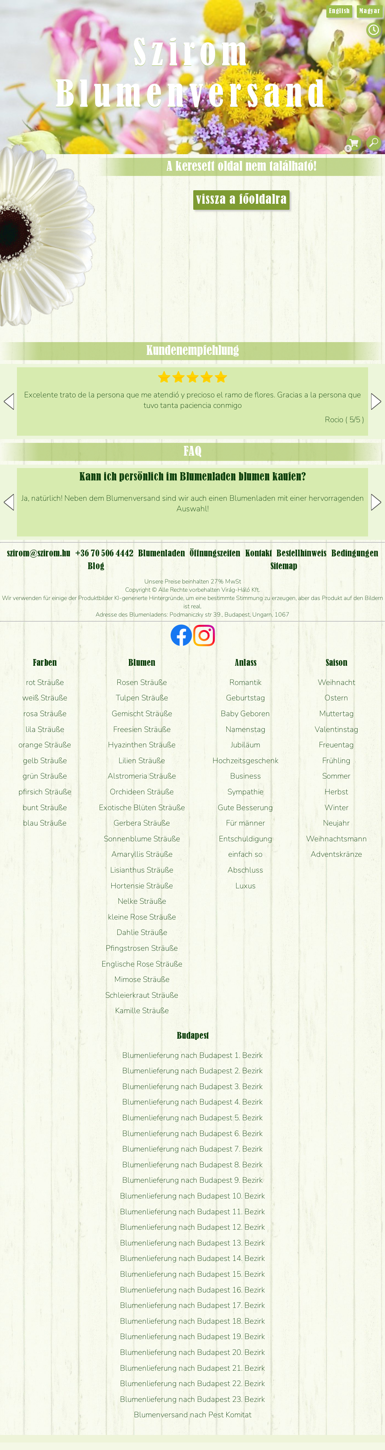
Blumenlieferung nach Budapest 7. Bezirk (192, 1149)
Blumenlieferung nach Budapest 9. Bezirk (192, 1180)
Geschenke (39, 177)
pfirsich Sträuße (44, 791)
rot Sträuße (45, 682)
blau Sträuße (45, 823)
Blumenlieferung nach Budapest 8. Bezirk (192, 1164)
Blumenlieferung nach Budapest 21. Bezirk (192, 1368)
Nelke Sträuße (142, 901)
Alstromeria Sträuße (142, 776)
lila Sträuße (45, 729)
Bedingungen (354, 554)
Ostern (336, 697)
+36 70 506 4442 (104, 554)
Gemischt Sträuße (142, 713)
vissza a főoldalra (241, 200)
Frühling (336, 760)
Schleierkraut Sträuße (141, 995)
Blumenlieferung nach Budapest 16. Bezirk (192, 1290)
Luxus (245, 885)
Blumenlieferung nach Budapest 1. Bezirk (192, 1055)
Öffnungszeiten (214, 554)
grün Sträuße (45, 776)
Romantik (245, 682)
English (339, 11)
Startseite (22, 170)
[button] (376, 401)
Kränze (56, 258)
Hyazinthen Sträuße (142, 744)
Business (245, 776)
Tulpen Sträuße (142, 697)
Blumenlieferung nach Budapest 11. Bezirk (192, 1211)
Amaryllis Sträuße (142, 854)
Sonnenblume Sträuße (142, 838)
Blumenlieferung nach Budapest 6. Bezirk (192, 1133)
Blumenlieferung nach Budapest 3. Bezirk (192, 1086)
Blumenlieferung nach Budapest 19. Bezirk (192, 1336)
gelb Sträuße (45, 760)
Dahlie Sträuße (142, 932)
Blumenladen (50, 284)
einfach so (245, 854)
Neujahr (336, 823)
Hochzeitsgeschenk (245, 760)
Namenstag (245, 729)
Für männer (245, 823)
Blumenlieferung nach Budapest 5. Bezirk (192, 1117)
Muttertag (336, 713)
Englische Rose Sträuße (142, 964)
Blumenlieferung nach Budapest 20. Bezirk (192, 1352)
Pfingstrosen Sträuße (142, 948)
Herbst (336, 791)
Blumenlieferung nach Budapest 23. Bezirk (192, 1399)
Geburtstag (245, 697)
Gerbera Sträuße (142, 823)
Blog (96, 566)
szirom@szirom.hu (38, 554)
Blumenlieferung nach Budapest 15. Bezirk (192, 1274)
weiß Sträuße (44, 697)
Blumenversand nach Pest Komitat (193, 1414)
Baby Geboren (245, 713)
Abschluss (245, 870)
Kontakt (258, 554)
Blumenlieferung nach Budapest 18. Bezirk (192, 1321)
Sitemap (283, 566)
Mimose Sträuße (142, 979)
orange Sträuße (44, 744)
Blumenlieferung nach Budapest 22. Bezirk (192, 1383)
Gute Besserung (245, 807)
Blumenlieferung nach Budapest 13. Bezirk (192, 1243)
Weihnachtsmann (336, 838)
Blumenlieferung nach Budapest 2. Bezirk (192, 1070)
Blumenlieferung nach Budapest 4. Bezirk (192, 1102)
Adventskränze (336, 854)
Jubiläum (245, 744)
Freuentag (336, 744)
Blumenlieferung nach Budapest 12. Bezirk (192, 1227)
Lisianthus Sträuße (141, 870)
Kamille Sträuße (142, 1010)
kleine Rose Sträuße (142, 917)
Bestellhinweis (301, 554)
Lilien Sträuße (141, 760)
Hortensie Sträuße (142, 885)
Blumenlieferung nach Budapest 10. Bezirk (192, 1196)
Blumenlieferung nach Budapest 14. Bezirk (192, 1258)
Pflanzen (66, 215)
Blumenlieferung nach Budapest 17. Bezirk (192, 1305)
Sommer (336, 776)
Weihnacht (336, 682)
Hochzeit (68, 237)
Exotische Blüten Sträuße (142, 807)
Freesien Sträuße (142, 729)
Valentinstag (336, 729)
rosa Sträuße (45, 713)
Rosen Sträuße (142, 682)
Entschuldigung (245, 838)
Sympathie (245, 791)
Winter (336, 807)
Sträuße (54, 196)
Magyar (369, 11)
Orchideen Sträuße (142, 791)
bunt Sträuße (45, 807)
